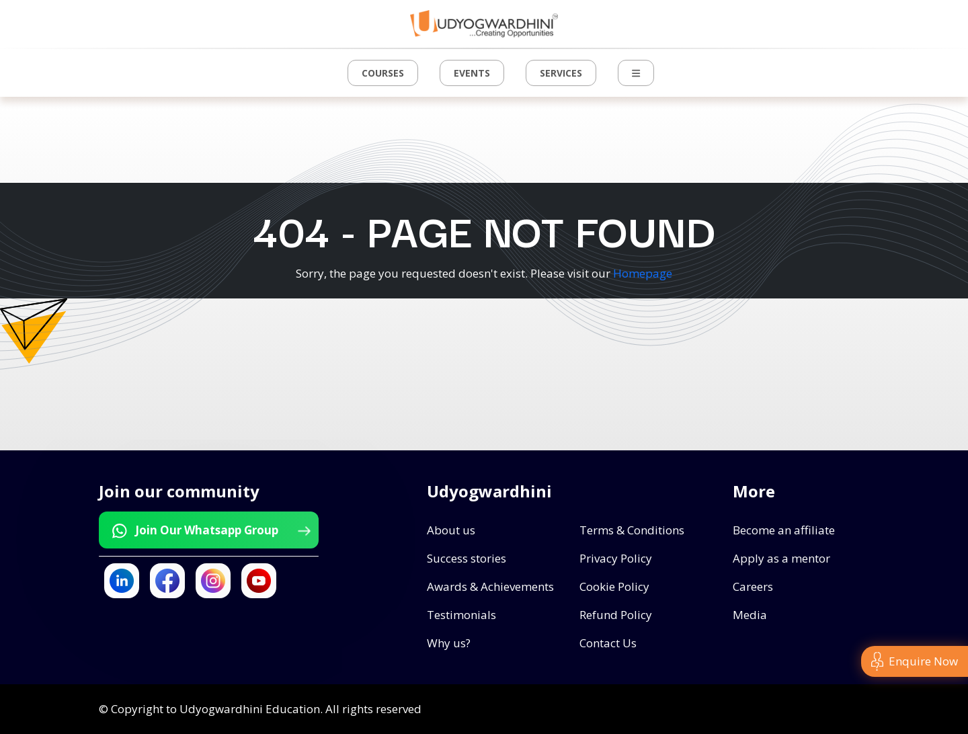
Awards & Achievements (490, 586)
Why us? (449, 643)
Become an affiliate (784, 530)
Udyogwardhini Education (249, 709)
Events (472, 73)
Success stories (466, 558)
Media (750, 614)
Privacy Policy (615, 558)
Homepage (642, 273)
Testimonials (461, 614)
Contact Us (608, 643)
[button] (636, 73)
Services (561, 73)
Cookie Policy (614, 586)
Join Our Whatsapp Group (210, 530)
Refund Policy (615, 614)
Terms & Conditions (631, 530)
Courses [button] (383, 73)
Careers (753, 586)
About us (451, 530)
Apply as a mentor (781, 558)
